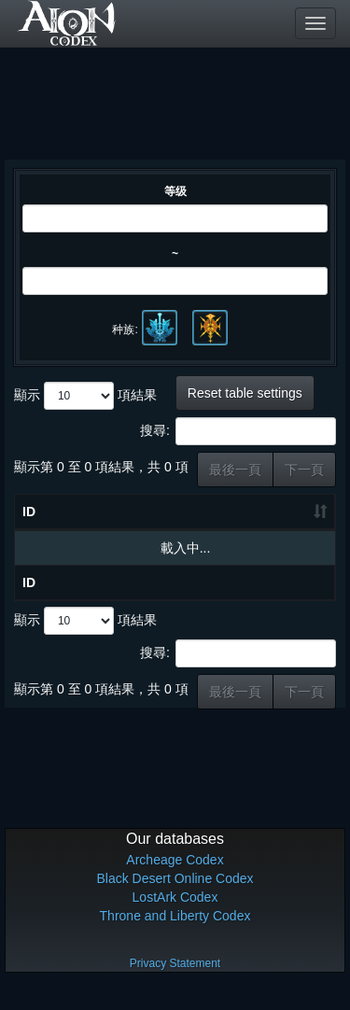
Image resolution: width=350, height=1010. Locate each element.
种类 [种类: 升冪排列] (245, 521)
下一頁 (304, 469)
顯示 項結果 (85, 396)
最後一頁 (235, 469)
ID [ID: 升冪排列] (28, 530)
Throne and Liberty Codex (175, 934)
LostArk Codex (175, 915)
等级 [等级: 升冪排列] (192, 521)
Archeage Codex (174, 878)
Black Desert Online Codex (174, 897)
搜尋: (238, 431)
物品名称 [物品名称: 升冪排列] (114, 521)
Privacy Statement (175, 982)
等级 (175, 191)
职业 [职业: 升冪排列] (298, 521)
